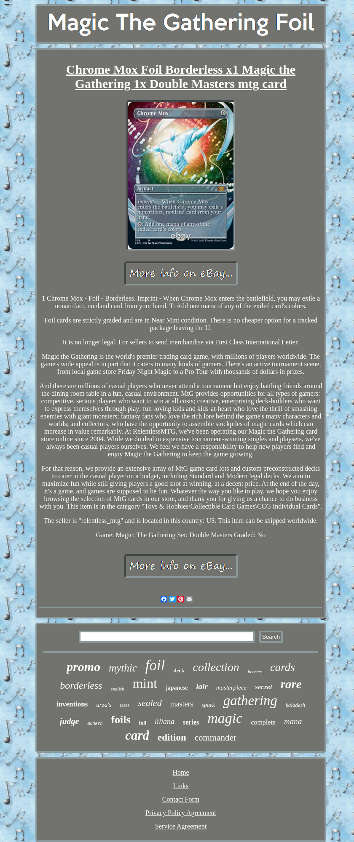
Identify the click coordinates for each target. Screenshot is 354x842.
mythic (123, 668)
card (137, 735)
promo (83, 667)
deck (178, 670)
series (191, 722)
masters (181, 704)
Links (180, 785)
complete (263, 722)
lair (201, 686)
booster (255, 671)
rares (124, 705)
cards (282, 667)
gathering (250, 700)
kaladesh (295, 705)
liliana (164, 721)
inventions (72, 704)
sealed (149, 703)
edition (172, 737)
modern (94, 724)
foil (155, 665)
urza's (103, 704)
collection (216, 667)
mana (293, 721)
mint (144, 683)
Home (180, 772)
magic (224, 718)
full (142, 723)
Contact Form (180, 799)
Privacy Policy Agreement (180, 812)
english (117, 688)
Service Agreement (180, 826)
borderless (81, 685)
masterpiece (231, 687)
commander (215, 738)
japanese (177, 688)
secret (263, 687)
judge (69, 721)
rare (291, 684)
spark (208, 705)
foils (120, 720)
